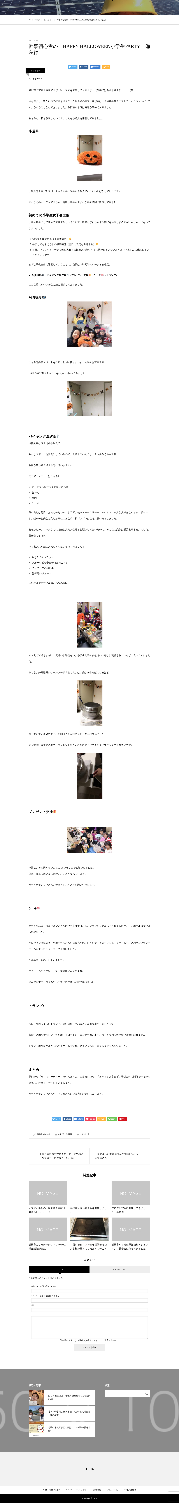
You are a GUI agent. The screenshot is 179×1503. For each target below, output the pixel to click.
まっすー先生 (82, 362)
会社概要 (97, 1490)
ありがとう (35, 71)
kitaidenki (47, 1134)
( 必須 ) (44, 1286)
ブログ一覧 (112, 1490)
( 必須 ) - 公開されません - (45, 1296)
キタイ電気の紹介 (51, 1490)
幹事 (70, 1134)
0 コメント (59, 1269)
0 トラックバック (119, 1269)
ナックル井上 (62, 191)
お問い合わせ (129, 1490)
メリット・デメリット (76, 1490)
